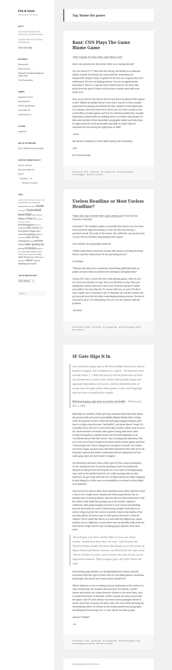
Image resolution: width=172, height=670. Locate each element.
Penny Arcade (24, 69)
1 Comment (79, 329)
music (21, 244)
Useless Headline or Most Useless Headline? (108, 203)
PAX (42, 244)
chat (28, 214)
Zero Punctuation (25, 80)
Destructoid (23, 64)
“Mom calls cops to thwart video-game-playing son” (98, 215)
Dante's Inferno (37, 215)
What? (29, 260)
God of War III (24, 110)
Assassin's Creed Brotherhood (26, 200)
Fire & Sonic (26, 11)
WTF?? (21, 174)
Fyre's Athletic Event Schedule (31, 148)
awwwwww (23, 202)
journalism (90, 643)
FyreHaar (95, 172)
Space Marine (31, 252)
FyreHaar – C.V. (26, 178)
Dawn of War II (27, 218)
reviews (30, 248)
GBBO (38, 234)
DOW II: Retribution (26, 106)
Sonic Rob (97, 641)
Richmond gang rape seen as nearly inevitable (98, 401)
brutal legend (22, 210)
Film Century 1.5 (34, 227)
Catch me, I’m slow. (30, 183)
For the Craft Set (25, 165)
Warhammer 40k (31, 257)
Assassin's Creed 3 (25, 97)
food (20, 231)
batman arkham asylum (33, 202)
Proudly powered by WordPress (85, 664)
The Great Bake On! (26, 170)
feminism (22, 228)
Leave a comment (96, 174)
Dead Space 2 (22, 222)
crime (137, 641)
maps (32, 241)
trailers (39, 254)
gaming (32, 234)
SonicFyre (22, 131)
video (20, 257)
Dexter (28, 222)
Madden (23, 237)
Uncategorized (109, 172)
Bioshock (21, 206)
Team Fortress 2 (24, 114)
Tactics (40, 252)
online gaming (32, 244)
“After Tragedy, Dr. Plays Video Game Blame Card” (97, 57)
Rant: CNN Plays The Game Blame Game (101, 44)
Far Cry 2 (37, 225)
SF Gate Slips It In (91, 356)
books (40, 206)
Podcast (21, 248)
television (32, 254)
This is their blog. (25, 47)
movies (38, 240)
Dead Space (39, 219)
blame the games (30, 206)
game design (29, 231)
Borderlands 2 (24, 101)
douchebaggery (26, 224)
